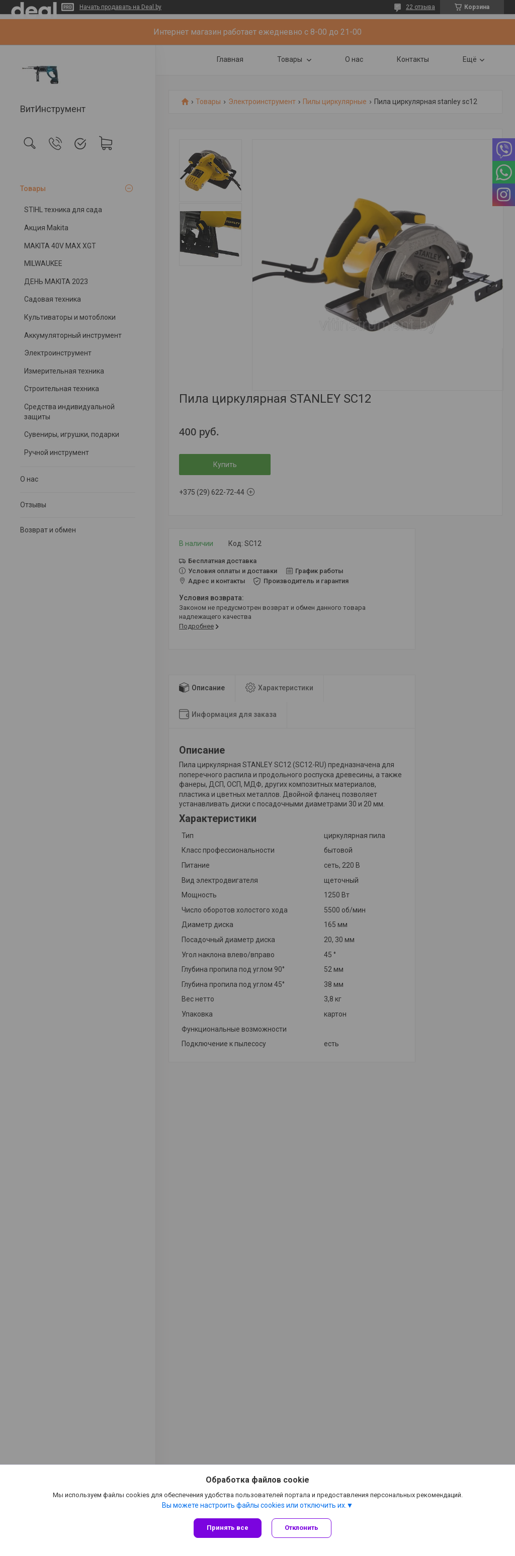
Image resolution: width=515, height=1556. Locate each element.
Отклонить (301, 1527)
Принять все (227, 1527)
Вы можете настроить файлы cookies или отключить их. (254, 1505)
